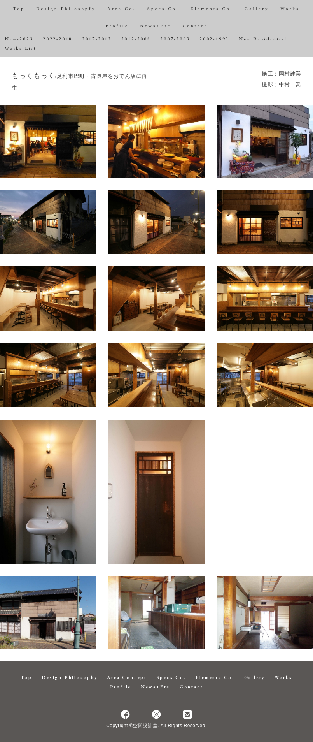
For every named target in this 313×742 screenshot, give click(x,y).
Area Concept (127, 677)
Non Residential (263, 39)
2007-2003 (175, 39)
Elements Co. (212, 8)
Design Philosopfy (66, 8)
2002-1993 (214, 39)
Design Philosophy (70, 677)
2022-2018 (57, 39)
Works (289, 8)
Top (19, 8)
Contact (195, 25)
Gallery (257, 8)
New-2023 (19, 39)
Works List (21, 48)
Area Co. (121, 8)
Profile (117, 25)
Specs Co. (163, 8)
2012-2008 (136, 39)
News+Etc (155, 25)
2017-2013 (97, 39)
